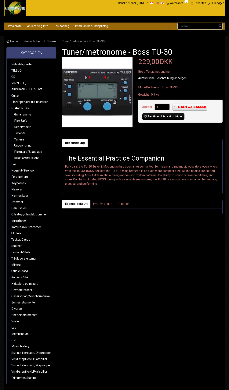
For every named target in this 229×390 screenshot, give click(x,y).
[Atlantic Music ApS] (15, 7)
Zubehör (123, 204)
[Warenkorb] (177, 3)
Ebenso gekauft (76, 204)
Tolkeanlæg (61, 26)
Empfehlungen (102, 204)
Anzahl (147, 107)
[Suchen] (220, 26)
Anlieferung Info (37, 26)
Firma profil (13, 26)
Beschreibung (75, 143)
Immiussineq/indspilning (91, 26)
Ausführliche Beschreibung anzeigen (162, 78)
